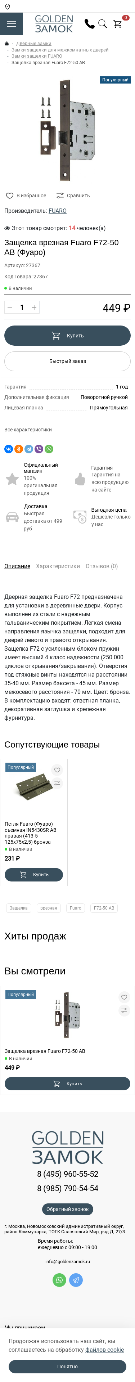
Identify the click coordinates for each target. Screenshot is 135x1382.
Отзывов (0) (102, 566)
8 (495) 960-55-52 (67, 1174)
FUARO (58, 210)
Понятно (67, 1366)
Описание (17, 566)
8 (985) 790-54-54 (67, 1188)
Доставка (36, 506)
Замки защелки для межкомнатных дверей (60, 50)
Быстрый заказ (67, 361)
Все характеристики (28, 429)
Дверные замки (33, 43)
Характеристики (58, 566)
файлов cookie (104, 1349)
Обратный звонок (67, 1209)
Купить (67, 336)
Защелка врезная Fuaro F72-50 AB (45, 1051)
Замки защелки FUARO (37, 56)
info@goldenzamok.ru (67, 1261)
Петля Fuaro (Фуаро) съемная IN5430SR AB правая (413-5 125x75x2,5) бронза (31, 833)
